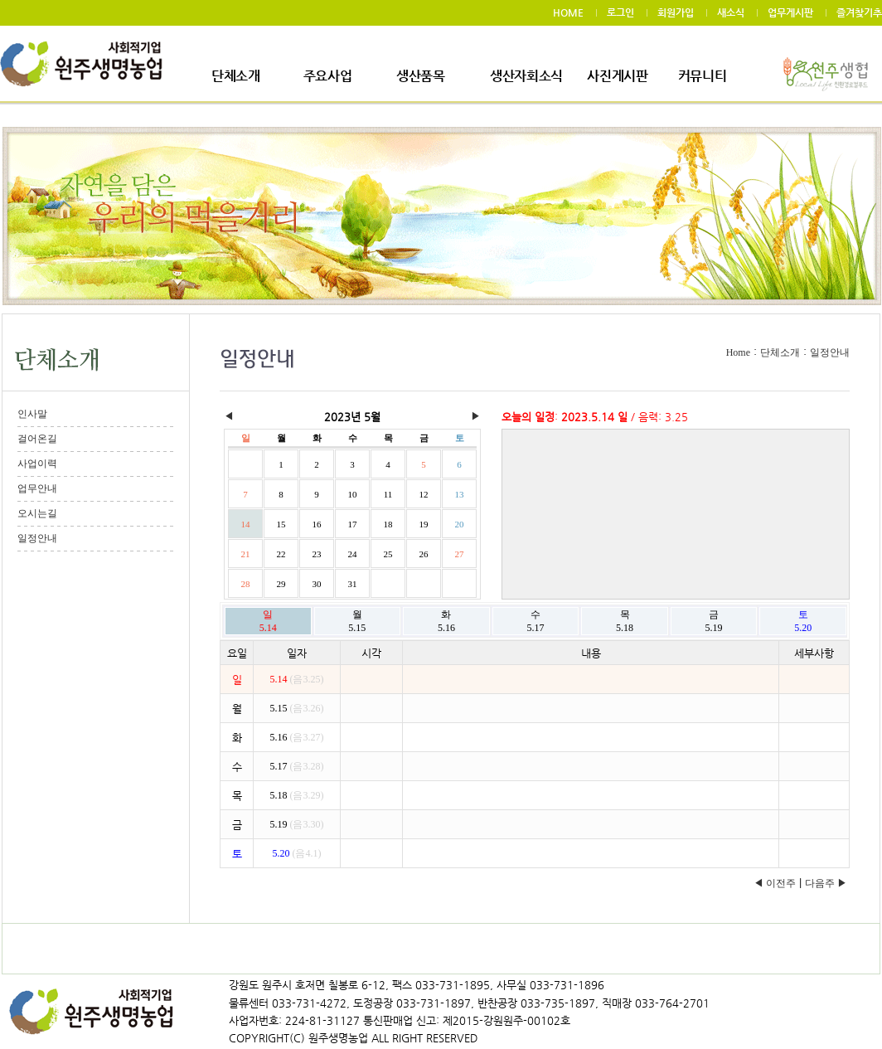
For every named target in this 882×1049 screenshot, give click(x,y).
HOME (568, 12)
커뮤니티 (702, 76)
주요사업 (327, 76)
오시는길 (37, 513)
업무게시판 (790, 12)
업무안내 (37, 488)
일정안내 (37, 538)
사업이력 (37, 463)
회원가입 (675, 12)
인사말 (32, 414)
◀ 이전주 (775, 883)
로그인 (620, 12)
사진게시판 (617, 76)
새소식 (730, 12)
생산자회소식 (526, 76)
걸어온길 (37, 438)
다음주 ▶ (826, 883)
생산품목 (420, 76)
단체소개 (235, 76)
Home (738, 352)
